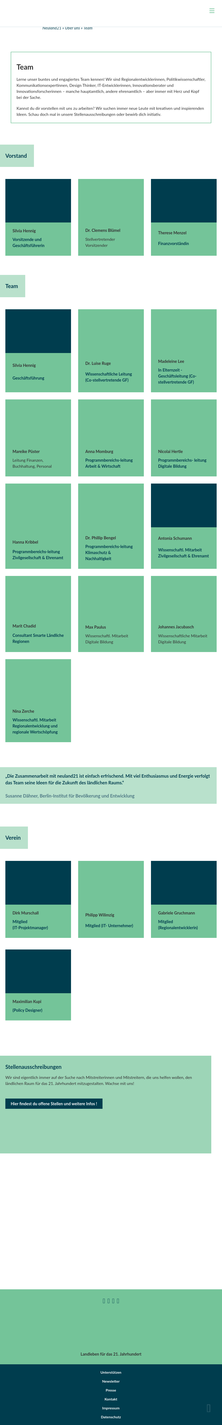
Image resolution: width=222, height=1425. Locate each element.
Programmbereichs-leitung (109, 460)
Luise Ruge (101, 363)
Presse (111, 1390)
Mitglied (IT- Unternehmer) (109, 925)
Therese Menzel (172, 232)
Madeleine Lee (171, 361)
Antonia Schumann (175, 538)
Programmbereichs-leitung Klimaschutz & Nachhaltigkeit (109, 552)
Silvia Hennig (24, 230)
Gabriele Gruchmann (176, 912)
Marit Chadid (24, 625)
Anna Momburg (99, 451)
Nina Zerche (23, 711)
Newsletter (110, 1381)
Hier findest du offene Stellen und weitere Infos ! (54, 1103)
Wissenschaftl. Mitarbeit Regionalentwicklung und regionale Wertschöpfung (35, 725)
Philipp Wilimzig (99, 914)
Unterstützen (111, 1372)
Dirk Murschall (26, 912)
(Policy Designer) (27, 1010)
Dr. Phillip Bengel (100, 537)
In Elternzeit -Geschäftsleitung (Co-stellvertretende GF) (177, 376)
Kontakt (111, 1399)
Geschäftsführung (28, 378)
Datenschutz (111, 1417)
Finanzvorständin (173, 243)
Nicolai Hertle (170, 451)
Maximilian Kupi (27, 1001)
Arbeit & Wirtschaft (102, 466)
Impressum (111, 1408)
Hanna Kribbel (25, 542)
